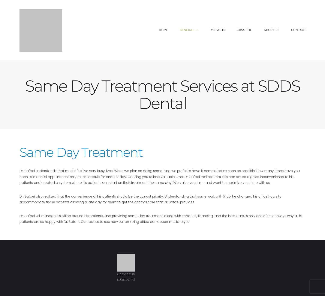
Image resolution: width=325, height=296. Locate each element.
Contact (298, 30)
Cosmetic (244, 30)
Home (163, 30)
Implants (217, 30)
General (187, 30)
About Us (272, 30)
